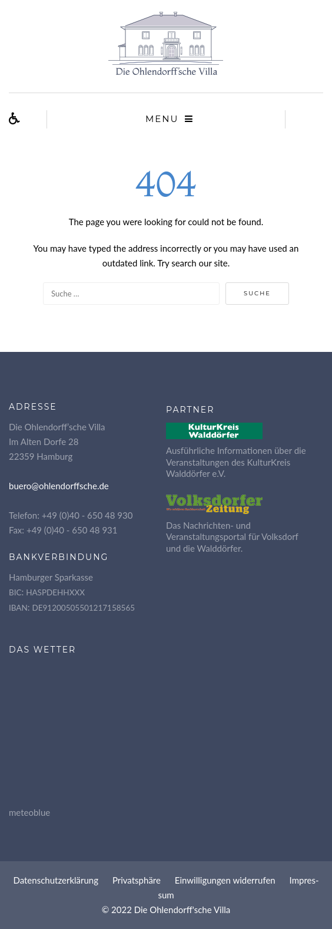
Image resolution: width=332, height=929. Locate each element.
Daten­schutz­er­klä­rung (55, 880)
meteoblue (29, 812)
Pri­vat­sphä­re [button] (136, 880)
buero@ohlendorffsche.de (59, 485)
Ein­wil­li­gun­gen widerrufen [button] (225, 880)
